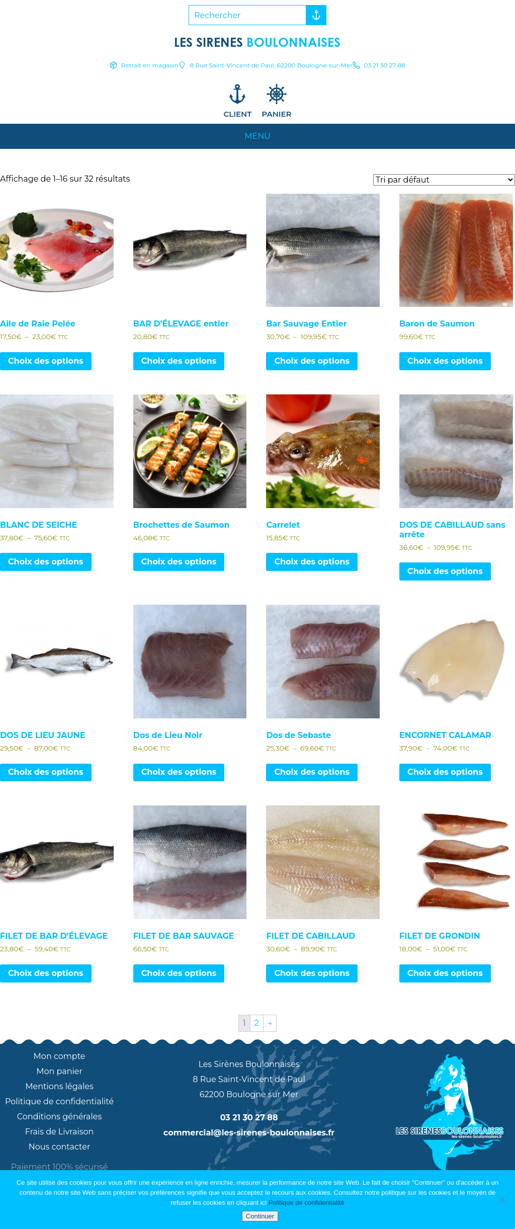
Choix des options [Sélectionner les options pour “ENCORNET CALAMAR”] (445, 772)
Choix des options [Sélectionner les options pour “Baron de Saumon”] (445, 361)
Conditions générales (59, 1116)
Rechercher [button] (313, 15)
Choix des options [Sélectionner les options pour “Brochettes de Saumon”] (179, 561)
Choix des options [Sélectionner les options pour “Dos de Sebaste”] (312, 772)
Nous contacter (60, 1147)
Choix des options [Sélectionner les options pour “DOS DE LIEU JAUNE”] (45, 772)
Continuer (260, 1216)
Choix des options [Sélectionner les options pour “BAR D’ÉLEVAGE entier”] (179, 361)
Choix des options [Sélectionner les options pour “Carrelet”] (312, 561)
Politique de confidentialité (59, 1101)
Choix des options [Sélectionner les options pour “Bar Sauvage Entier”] (312, 361)
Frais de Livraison (59, 1131)
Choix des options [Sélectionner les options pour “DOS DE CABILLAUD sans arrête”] (445, 571)
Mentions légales (59, 1086)
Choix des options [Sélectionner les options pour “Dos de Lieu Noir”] (179, 772)
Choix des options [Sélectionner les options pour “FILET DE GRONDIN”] (445, 973)
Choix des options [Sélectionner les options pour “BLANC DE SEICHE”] (45, 561)
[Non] (502, 1200)
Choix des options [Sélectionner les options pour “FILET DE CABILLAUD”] (312, 973)
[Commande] (444, 180)
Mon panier (59, 1071)
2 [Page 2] (256, 1023)
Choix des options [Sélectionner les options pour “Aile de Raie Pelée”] (45, 361)
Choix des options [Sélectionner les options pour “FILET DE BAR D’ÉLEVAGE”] (45, 973)
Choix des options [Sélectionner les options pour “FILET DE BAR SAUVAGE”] (179, 973)
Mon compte (59, 1056)
